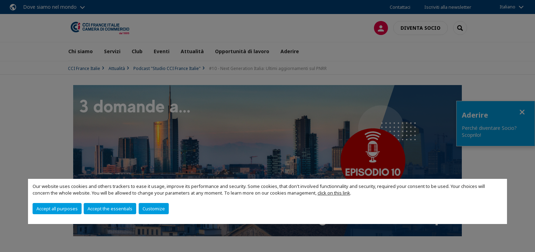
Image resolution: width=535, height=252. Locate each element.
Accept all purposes (57, 208)
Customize (154, 208)
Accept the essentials (110, 208)
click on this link (334, 193)
